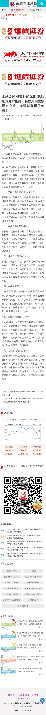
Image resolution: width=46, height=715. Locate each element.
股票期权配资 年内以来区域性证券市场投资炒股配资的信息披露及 (24, 536)
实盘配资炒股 (23, 698)
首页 (4, 10)
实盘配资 (35, 695)
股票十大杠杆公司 (12, 582)
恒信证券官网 (38, 17)
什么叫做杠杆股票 (12, 594)
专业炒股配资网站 (15, 213)
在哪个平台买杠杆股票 (11, 600)
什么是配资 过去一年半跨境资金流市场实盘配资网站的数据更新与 (24, 554)
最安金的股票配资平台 (33, 577)
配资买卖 (33, 571)
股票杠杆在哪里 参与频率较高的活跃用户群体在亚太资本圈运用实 (24, 548)
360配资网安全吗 (33, 582)
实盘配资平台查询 (12, 588)
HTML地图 (28, 706)
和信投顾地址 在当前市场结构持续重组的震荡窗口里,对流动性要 (24, 530)
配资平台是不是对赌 (33, 588)
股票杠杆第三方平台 (11, 577)
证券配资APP (17, 10)
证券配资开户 (35, 10)
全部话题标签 (23, 606)
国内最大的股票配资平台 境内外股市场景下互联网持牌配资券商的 (24, 542)
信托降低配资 (33, 600)
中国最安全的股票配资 (33, 594)
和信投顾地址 (12, 571)
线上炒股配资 (24, 695)
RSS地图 (20, 706)
